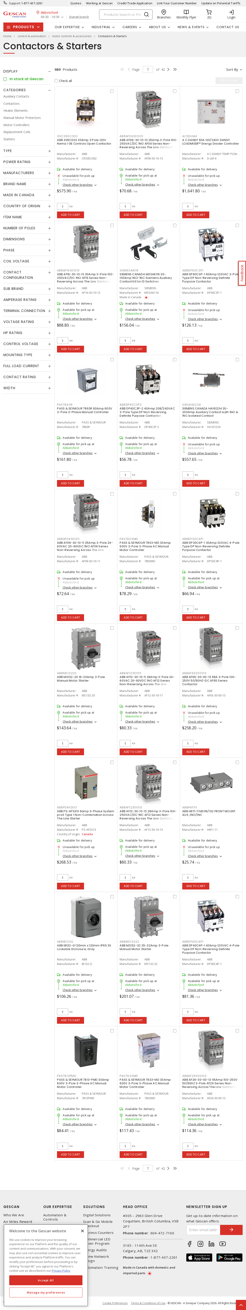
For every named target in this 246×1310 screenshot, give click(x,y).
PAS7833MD (129, 1076)
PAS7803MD (129, 539)
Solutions (94, 1206)
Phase (9, 250)
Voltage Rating (18, 321)
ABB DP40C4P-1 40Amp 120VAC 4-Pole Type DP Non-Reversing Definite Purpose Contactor (210, 949)
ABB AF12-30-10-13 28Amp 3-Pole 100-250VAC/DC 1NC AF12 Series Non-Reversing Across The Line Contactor (148, 814)
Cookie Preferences (115, 1303)
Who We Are (13, 1215)
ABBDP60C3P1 (192, 270)
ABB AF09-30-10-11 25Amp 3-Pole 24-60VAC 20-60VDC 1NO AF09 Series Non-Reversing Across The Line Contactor (85, 548)
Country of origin (21, 206)
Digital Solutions (97, 1215)
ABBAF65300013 (194, 673)
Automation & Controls (54, 1217)
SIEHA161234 (191, 405)
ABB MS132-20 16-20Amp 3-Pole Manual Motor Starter (81, 678)
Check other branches (78, 185)
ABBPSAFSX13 (67, 807)
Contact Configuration (18, 275)
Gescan (11, 1206)
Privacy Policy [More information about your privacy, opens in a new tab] (61, 1271)
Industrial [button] (101, 27)
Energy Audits (95, 1250)
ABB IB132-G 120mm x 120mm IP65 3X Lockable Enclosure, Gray (84, 947)
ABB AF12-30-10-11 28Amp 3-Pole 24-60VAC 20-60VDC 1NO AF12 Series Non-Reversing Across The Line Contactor (147, 682)
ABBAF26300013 (194, 1076)
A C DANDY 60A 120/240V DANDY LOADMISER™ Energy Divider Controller (210, 142)
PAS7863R (65, 405)
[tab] (27, 71)
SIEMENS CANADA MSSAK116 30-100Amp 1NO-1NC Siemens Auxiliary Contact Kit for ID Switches (146, 277)
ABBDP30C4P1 (192, 539)
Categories (14, 90)
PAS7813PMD (66, 1076)
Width (9, 388)
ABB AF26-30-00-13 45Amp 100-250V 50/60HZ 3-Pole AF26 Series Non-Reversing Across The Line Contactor (210, 1083)
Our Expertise (57, 1206)
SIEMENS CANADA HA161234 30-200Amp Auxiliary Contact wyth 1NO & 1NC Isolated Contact (210, 412)
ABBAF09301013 (131, 136)
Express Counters (98, 1232)
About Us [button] (157, 27)
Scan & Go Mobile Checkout (98, 1223)
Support (14, 3)
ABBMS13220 (67, 673)
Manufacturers (18, 173)
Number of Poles (19, 228)
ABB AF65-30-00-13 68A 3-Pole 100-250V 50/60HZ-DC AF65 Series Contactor (209, 680)
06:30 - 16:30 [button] (50, 17)
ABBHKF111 (189, 807)
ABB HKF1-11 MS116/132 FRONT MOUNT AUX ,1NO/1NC (208, 813)
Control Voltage (20, 343)
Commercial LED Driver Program (97, 1241)
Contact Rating (19, 377)
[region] (46, 1265)
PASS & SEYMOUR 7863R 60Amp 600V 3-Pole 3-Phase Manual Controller (84, 410)
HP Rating (13, 332)
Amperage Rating (20, 299)
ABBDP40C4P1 (192, 942)
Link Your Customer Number (177, 3)
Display (10, 71)
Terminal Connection (24, 310)
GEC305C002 (67, 136)
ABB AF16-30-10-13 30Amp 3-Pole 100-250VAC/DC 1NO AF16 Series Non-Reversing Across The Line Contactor (85, 277)
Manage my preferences (46, 1292)
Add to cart (70, 215)
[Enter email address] (203, 1230)
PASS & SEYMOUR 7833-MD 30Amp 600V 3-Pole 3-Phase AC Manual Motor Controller (145, 1083)
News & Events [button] (191, 27)
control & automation (32, 36)
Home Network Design (96, 1258)
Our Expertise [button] (67, 27)
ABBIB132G (65, 942)
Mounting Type (17, 355)
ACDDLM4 (189, 136)
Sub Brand (13, 288)
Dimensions (14, 239)
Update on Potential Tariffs (220, 3)
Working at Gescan (99, 3)
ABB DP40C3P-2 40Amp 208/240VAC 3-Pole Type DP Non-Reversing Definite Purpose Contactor (147, 412)
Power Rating (17, 161)
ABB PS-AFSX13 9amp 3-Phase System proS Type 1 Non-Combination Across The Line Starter (85, 814)
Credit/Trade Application (134, 3)
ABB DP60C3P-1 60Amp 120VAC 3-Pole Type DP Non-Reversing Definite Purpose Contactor (210, 277)
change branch (79, 17)
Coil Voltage (16, 261)
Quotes (76, 3)
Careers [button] (130, 27)
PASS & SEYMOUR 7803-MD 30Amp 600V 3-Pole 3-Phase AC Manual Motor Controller (145, 546)
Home (7, 36)
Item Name (12, 217)
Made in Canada (18, 195)
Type (7, 150)
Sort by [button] (232, 69)
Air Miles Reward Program (17, 1223)
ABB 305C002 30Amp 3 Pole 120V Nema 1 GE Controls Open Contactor (84, 142)
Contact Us (227, 27)
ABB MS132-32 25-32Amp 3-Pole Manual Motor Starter (144, 947)
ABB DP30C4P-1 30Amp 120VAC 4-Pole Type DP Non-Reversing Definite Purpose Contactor (210, 546)
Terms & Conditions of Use (148, 1303)
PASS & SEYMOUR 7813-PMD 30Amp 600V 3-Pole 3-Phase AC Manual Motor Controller (83, 1083)
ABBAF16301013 (68, 270)
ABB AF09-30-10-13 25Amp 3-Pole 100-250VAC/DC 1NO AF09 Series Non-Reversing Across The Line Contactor (148, 143)
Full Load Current (21, 366)
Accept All (46, 1280)
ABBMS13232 (129, 942)
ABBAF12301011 (130, 673)
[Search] (126, 14)
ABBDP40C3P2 (130, 405)
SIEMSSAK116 (129, 270)
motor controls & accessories (72, 36)
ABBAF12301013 (131, 807)
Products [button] (23, 27)
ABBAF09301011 (68, 539)
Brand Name (14, 184)
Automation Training (100, 1267)
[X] (82, 1231)
